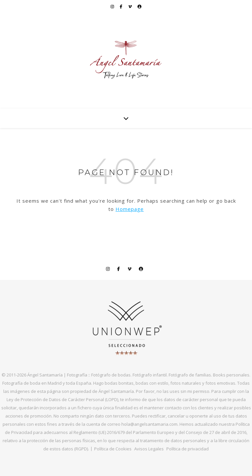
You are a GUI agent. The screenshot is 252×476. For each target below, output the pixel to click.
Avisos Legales (149, 449)
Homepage (130, 209)
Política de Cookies (113, 449)
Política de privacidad (187, 449)
